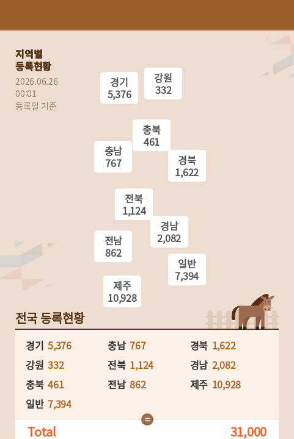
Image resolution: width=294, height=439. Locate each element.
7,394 (60, 404)
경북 (187, 165)
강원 (163, 83)
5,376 (60, 345)
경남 (169, 231)
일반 (187, 269)
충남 (113, 156)
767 (137, 345)
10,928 (226, 384)
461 (56, 384)
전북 (134, 204)
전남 (113, 246)
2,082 (224, 365)
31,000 (248, 431)
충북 (151, 135)
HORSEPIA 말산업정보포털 (147, 14)
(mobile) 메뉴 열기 (279, 14)
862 (137, 384)
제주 (122, 291)
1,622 (224, 345)
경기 (119, 87)
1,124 (141, 365)
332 (56, 365)
